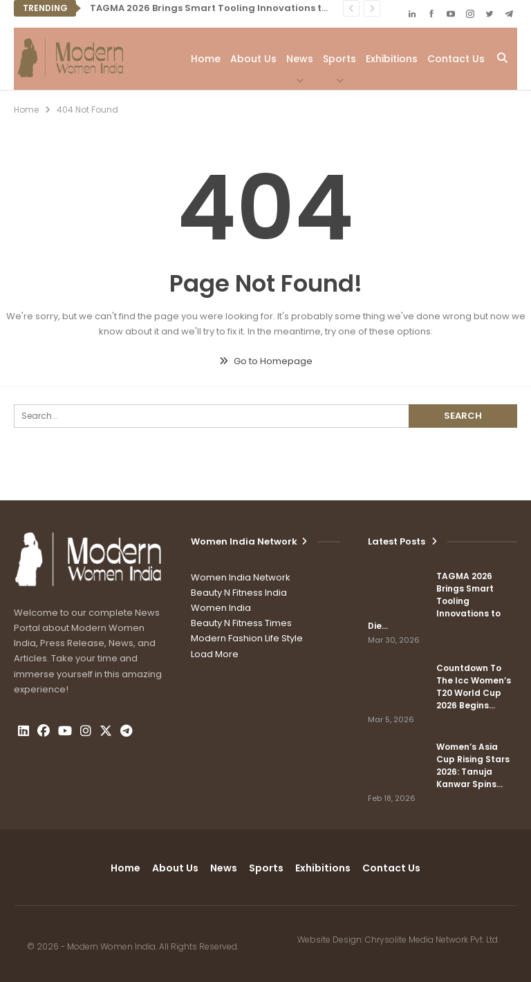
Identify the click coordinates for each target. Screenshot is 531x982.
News (299, 59)
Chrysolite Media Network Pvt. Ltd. (432, 939)
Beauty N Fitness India (239, 592)
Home (206, 59)
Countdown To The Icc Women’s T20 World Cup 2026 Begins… (473, 686)
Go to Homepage (266, 361)
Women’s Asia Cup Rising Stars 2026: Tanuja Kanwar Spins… (473, 765)
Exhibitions (392, 59)
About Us (253, 59)
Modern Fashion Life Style (247, 638)
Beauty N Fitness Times (241, 623)
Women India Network (240, 577)
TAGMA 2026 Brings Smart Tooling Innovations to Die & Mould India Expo (264, 8)
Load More (215, 654)
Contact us (456, 59)
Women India (221, 607)
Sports (339, 59)
